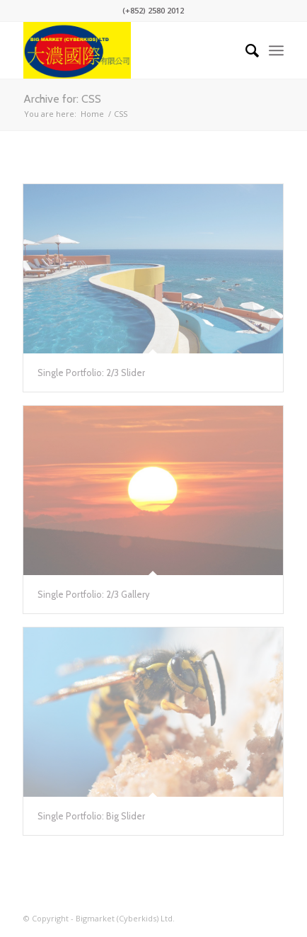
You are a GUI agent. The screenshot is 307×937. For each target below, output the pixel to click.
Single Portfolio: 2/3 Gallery (93, 594)
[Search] (245, 50)
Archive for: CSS (62, 99)
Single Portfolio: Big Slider (91, 816)
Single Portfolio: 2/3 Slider (91, 372)
